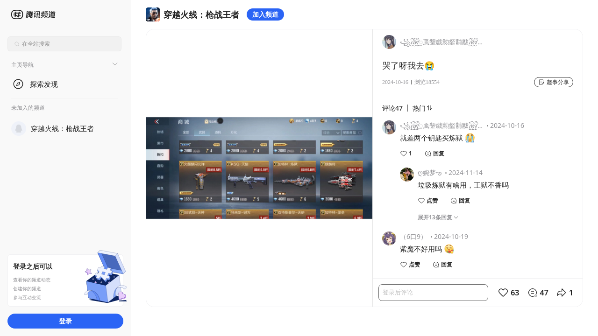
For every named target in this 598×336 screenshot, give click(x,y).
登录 (65, 320)
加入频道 (265, 14)
